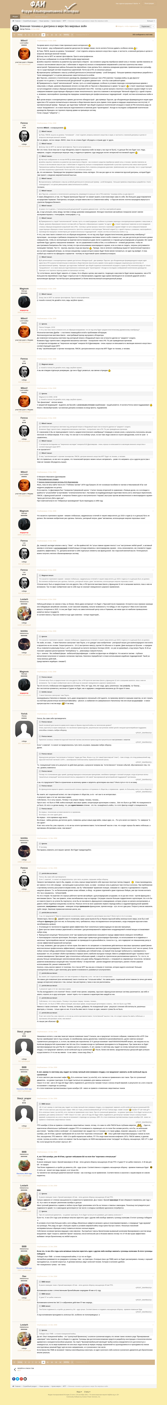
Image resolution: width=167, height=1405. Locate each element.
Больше (151, 21)
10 (43, 34)
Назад (20, 34)
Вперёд (66, 34)
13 (56, 34)
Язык (79, 1396)
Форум (15, 16)
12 (51, 34)
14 (60, 34)
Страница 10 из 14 (82, 34)
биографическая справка (49, 482)
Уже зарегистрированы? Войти (128, 3)
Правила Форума (41, 16)
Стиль (87, 1396)
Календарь (26, 16)
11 (47, 34)
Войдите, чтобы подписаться (127, 26)
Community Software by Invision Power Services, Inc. (83, 1401)
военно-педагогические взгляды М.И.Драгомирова (59, 484)
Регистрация (149, 3)
